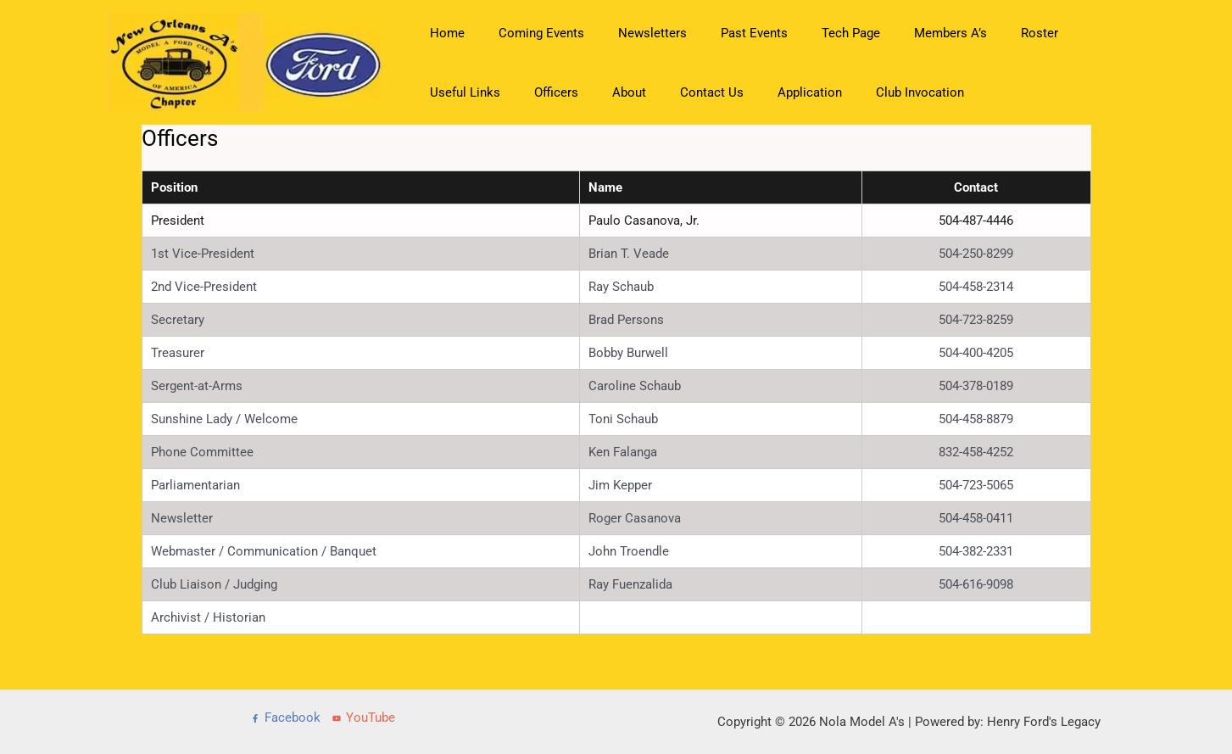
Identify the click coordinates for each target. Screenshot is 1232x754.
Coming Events (528, 33)
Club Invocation (777, 92)
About (512, 92)
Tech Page (812, 33)
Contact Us (586, 92)
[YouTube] (364, 718)
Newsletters (631, 33)
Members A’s (903, 33)
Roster (984, 33)
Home (443, 33)
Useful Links (1064, 33)
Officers (448, 92)
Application (676, 92)
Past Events (724, 33)
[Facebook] (285, 718)
